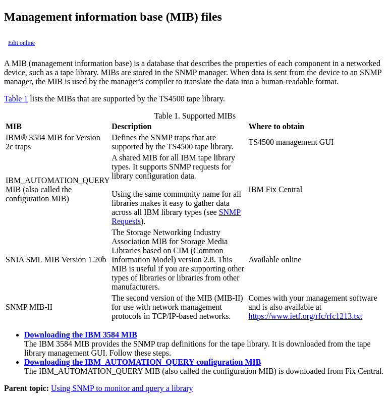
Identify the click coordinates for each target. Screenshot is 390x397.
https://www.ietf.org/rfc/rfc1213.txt (305, 316)
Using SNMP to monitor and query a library (122, 388)
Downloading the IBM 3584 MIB (80, 334)
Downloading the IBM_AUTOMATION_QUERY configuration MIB (142, 362)
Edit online (21, 42)
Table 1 (16, 98)
